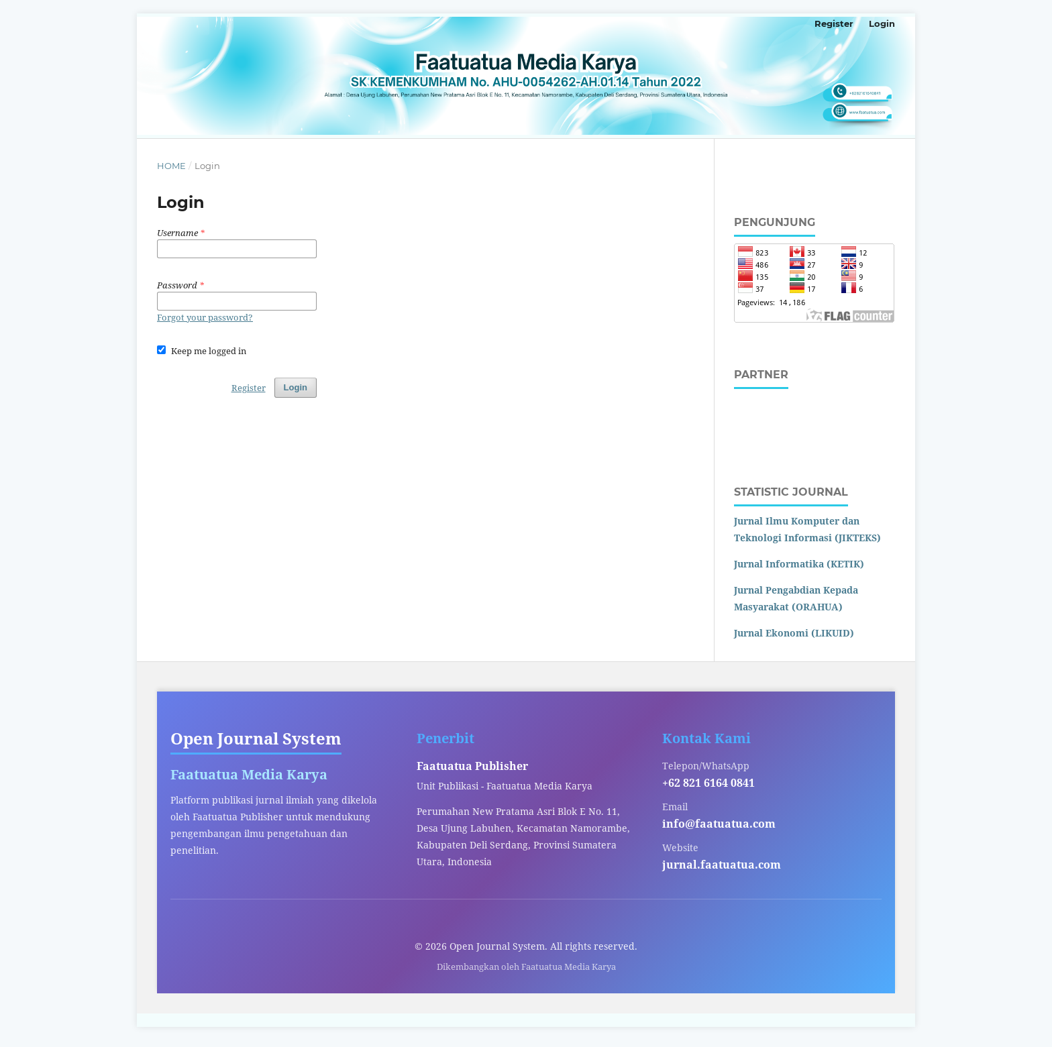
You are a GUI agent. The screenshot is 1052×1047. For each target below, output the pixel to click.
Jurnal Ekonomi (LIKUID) (794, 632)
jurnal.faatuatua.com (721, 864)
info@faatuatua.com (719, 823)
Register (833, 23)
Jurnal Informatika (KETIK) (799, 563)
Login (882, 23)
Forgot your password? (205, 317)
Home (171, 165)
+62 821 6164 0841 (708, 782)
